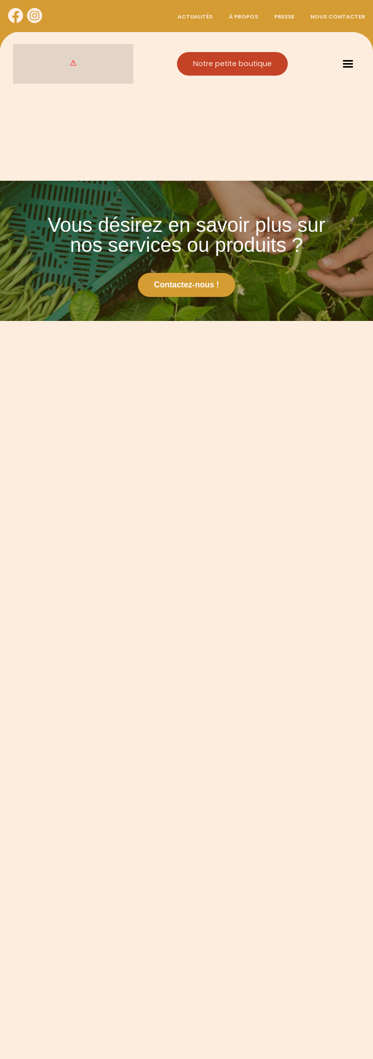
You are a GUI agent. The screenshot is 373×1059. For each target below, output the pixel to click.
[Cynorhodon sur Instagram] (34, 16)
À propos (243, 17)
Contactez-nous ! (186, 284)
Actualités (195, 17)
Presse (284, 17)
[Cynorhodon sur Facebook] (15, 16)
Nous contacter (337, 17)
